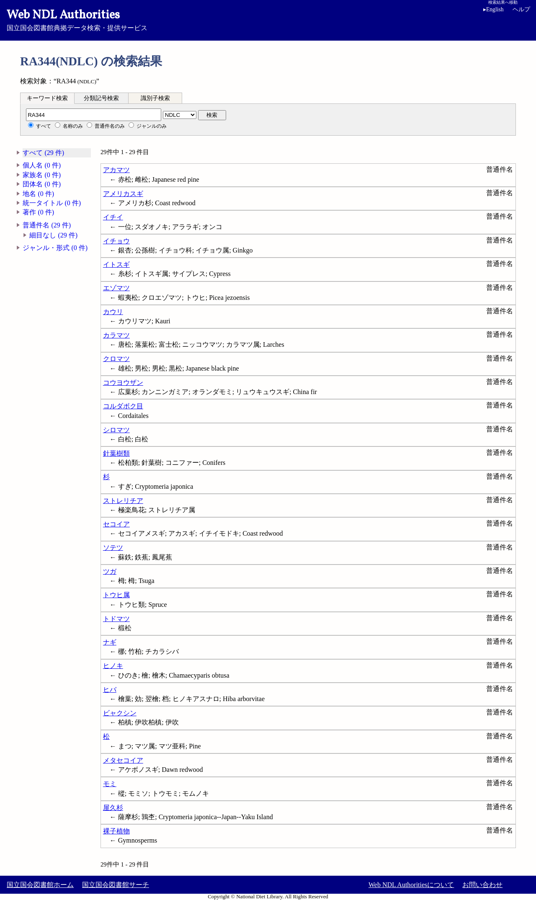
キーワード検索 (47, 98)
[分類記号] (93, 114)
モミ (109, 783)
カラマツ (116, 335)
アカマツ (116, 169)
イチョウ (116, 241)
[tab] (47, 98)
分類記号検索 (101, 98)
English (493, 9)
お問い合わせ (482, 884)
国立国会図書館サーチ (115, 884)
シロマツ (116, 429)
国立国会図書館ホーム (40, 884)
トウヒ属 (116, 594)
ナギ (109, 642)
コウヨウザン (123, 382)
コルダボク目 (123, 406)
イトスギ (116, 264)
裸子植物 (116, 831)
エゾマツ (116, 287)
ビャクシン (120, 713)
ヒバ (109, 689)
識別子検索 (155, 98)
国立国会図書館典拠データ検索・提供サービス (268, 19)
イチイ (113, 217)
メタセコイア (123, 760)
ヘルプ (521, 9)
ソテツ (113, 547)
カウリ (113, 311)
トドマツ (116, 618)
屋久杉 (113, 807)
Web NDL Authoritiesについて (411, 884)
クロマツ (116, 358)
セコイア (116, 524)
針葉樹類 (116, 453)
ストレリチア (123, 500)
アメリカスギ (123, 193)
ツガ (109, 571)
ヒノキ (113, 665)
